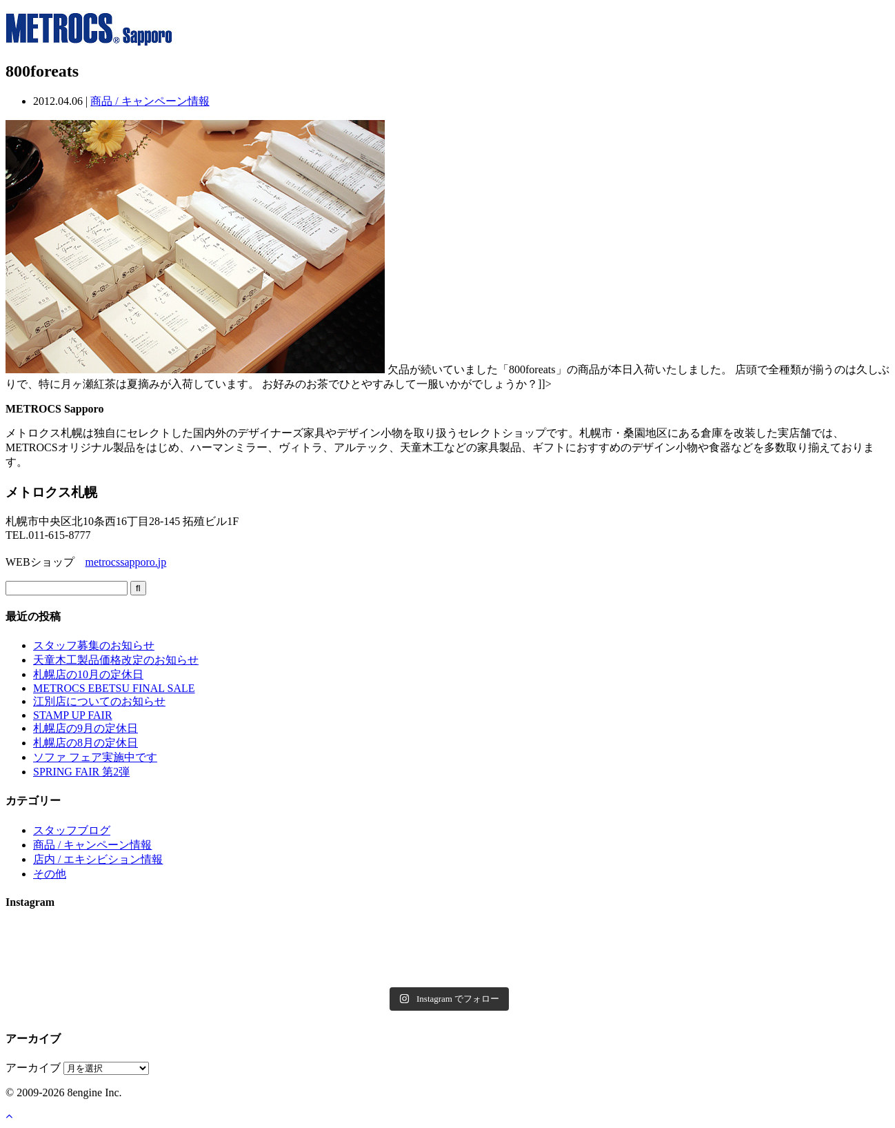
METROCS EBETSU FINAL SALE (114, 688)
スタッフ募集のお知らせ (93, 645)
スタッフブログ (71, 830)
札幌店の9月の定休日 (85, 728)
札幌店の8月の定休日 (85, 743)
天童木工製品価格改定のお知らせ (116, 660)
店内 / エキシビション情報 (98, 859)
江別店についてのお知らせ (99, 701)
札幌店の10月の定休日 (88, 674)
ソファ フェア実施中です (95, 757)
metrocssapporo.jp (126, 562)
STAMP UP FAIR (72, 715)
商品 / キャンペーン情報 (149, 101)
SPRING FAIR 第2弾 (81, 772)
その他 (49, 874)
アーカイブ (33, 1067)
